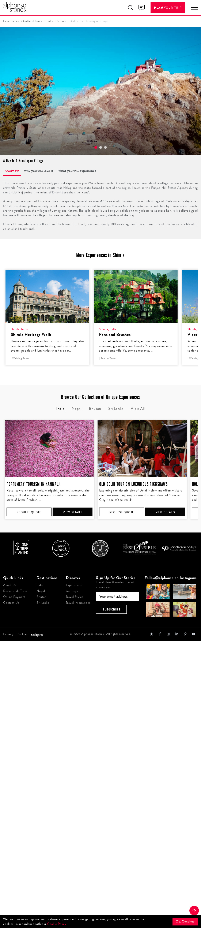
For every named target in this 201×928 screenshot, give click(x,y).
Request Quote (29, 512)
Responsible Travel (15, 591)
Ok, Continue (185, 921)
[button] (95, 147)
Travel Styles (74, 597)
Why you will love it (38, 170)
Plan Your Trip (168, 7)
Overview (12, 170)
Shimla (61, 21)
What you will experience (77, 170)
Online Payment (14, 597)
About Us (9, 585)
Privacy (8, 634)
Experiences (11, 21)
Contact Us (11, 603)
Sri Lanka (43, 603)
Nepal (41, 591)
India (49, 21)
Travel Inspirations (78, 603)
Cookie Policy (56, 924)
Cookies (22, 634)
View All (138, 408)
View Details (72, 512)
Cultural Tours (32, 21)
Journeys (72, 591)
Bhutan (41, 597)
